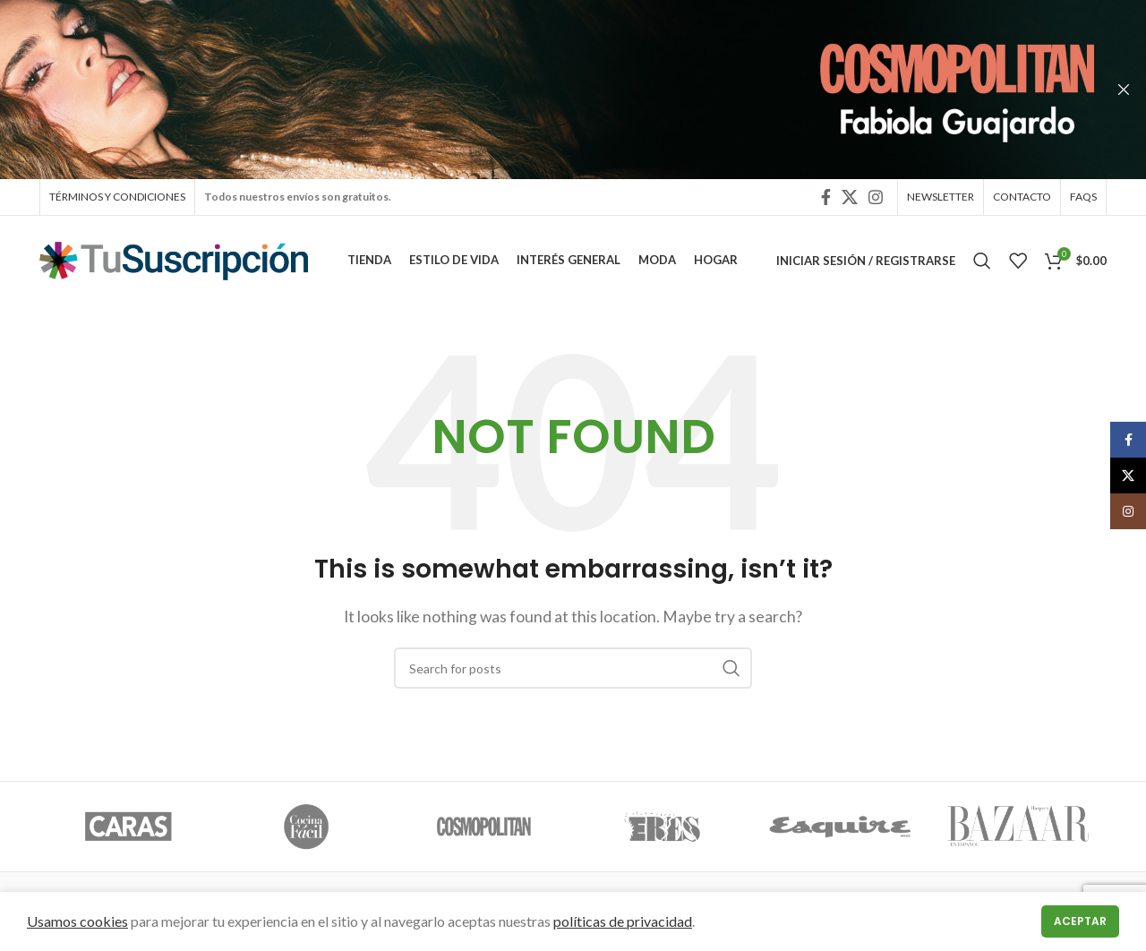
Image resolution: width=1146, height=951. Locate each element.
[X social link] (849, 197)
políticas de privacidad (622, 921)
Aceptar (1080, 921)
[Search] (982, 264)
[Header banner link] (546, 89)
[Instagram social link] (875, 197)
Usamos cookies (77, 921)
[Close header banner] (1123, 89)
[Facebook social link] (826, 197)
